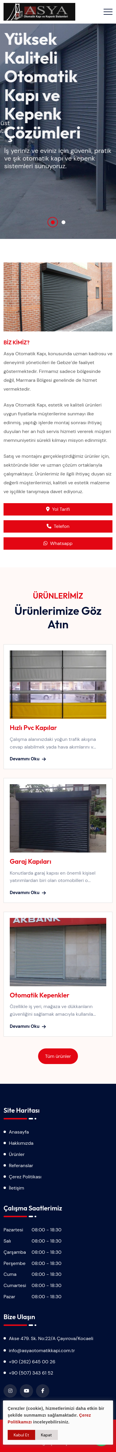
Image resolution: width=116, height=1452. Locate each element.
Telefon (58, 526)
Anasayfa (19, 1132)
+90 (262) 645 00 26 (32, 1362)
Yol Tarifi (58, 509)
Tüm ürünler (58, 1056)
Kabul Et (21, 1435)
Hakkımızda (21, 1143)
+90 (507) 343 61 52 (31, 1373)
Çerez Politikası (25, 1177)
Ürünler (16, 1154)
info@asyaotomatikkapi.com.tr (42, 1350)
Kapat (46, 1435)
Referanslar (21, 1165)
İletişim (16, 1188)
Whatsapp (57, 543)
